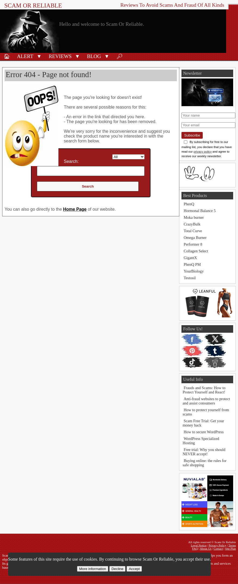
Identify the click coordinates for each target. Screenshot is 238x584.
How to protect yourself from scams (206, 412)
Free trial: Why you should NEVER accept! (204, 451)
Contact (218, 548)
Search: (71, 161)
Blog (94, 56)
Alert (25, 56)
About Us (205, 548)
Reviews (60, 56)
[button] (39, 56)
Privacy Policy (217, 545)
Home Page (74, 209)
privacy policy (203, 151)
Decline (117, 569)
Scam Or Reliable (33, 5)
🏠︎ (7, 56)
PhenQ (189, 204)
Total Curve (193, 231)
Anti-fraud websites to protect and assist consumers (206, 401)
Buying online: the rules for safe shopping (204, 462)
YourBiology (194, 271)
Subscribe (192, 135)
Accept (134, 569)
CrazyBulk (192, 224)
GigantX (190, 258)
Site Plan (230, 548)
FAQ (195, 548)
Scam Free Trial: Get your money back (203, 423)
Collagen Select (196, 251)
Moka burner (194, 217)
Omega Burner (195, 237)
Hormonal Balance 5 (200, 211)
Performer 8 (193, 244)
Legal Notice (198, 545)
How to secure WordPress (203, 432)
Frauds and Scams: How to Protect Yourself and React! (204, 390)
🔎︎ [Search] (119, 56)
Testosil (190, 278)
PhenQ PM (192, 264)
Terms (232, 545)
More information (92, 569)
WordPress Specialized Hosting (201, 440)
